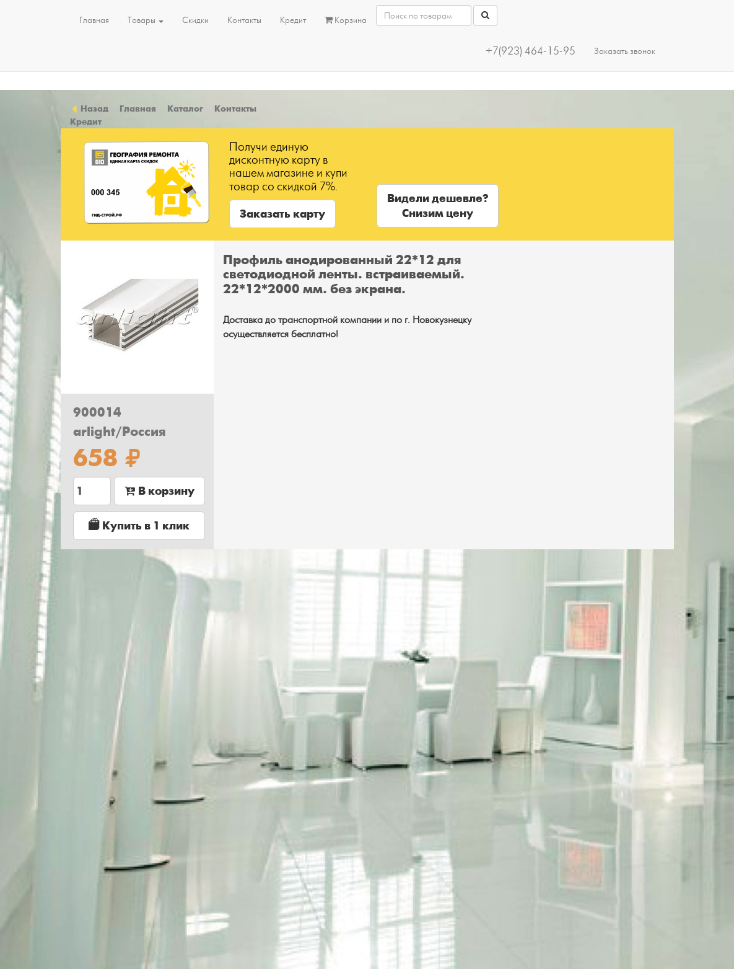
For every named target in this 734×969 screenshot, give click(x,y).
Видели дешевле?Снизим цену (437, 205)
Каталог (185, 108)
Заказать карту (282, 214)
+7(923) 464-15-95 (530, 51)
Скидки (195, 20)
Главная (94, 20)
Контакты (244, 20)
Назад (89, 108)
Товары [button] (146, 20)
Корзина (346, 20)
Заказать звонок (624, 51)
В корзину (159, 491)
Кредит (293, 20)
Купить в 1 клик (139, 525)
